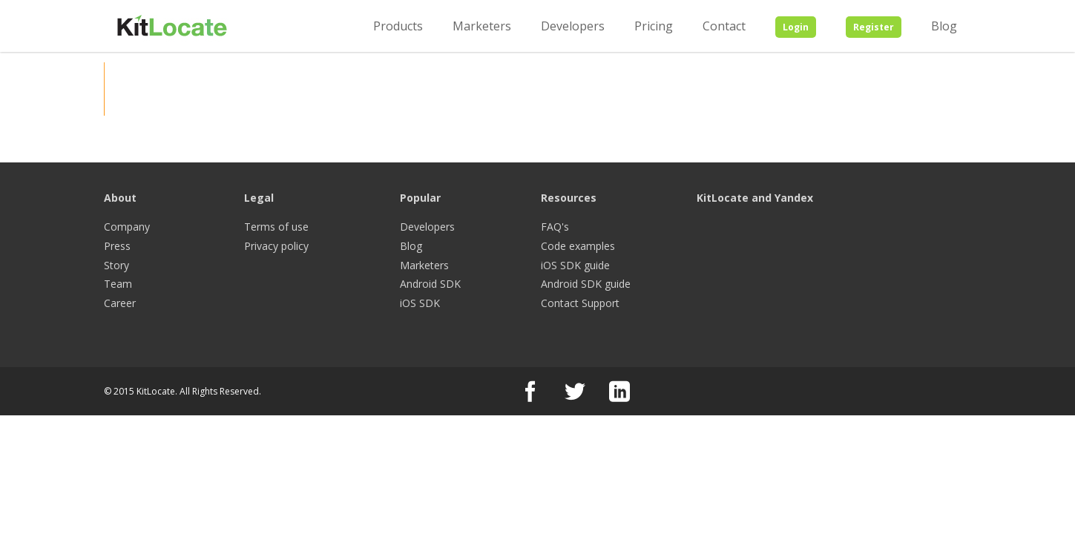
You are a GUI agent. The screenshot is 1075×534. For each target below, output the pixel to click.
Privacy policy (276, 246)
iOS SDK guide (575, 265)
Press (117, 246)
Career (120, 303)
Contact (724, 26)
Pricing (653, 26)
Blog (944, 26)
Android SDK (430, 284)
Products (398, 26)
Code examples (578, 246)
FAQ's (555, 227)
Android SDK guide (586, 284)
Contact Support (580, 303)
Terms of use (276, 227)
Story (116, 265)
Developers (573, 26)
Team (118, 284)
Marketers (482, 26)
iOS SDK (420, 303)
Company (127, 227)
